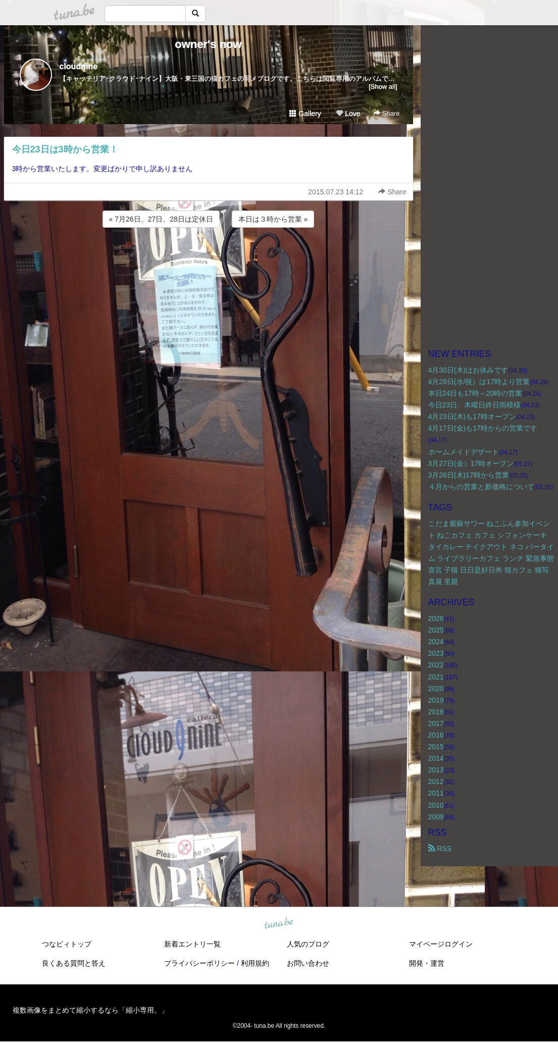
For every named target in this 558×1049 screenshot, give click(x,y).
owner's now (208, 44)
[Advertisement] (208, 257)
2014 (436, 758)
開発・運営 (426, 963)
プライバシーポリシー (199, 963)
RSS (440, 849)
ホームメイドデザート (463, 452)
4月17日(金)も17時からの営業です (482, 428)
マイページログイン (441, 944)
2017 (436, 723)
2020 (436, 689)
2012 (436, 781)
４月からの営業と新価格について (481, 487)
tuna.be (278, 923)
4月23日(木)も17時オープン (472, 416)
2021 (436, 677)
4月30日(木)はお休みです (468, 370)
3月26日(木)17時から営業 (468, 475)
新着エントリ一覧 (192, 944)
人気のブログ (308, 944)
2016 (436, 735)
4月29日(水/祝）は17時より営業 (479, 382)
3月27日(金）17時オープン (471, 463)
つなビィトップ (66, 944)
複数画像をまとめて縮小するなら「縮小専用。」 (90, 1010)
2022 (436, 665)
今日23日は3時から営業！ (65, 149)
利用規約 (255, 963)
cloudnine (79, 66)
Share (386, 113)
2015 (436, 747)
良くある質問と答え (74, 963)
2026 (436, 618)
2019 (436, 700)
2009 (436, 817)
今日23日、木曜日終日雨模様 (474, 405)
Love (348, 114)
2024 (436, 642)
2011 (436, 793)
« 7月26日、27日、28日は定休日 (161, 219)
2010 (436, 805)
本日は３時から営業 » (273, 219)
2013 (436, 770)
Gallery (305, 114)
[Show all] (383, 86)
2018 (436, 712)
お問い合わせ (308, 963)
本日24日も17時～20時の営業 (475, 393)
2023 (436, 653)
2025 (436, 630)
